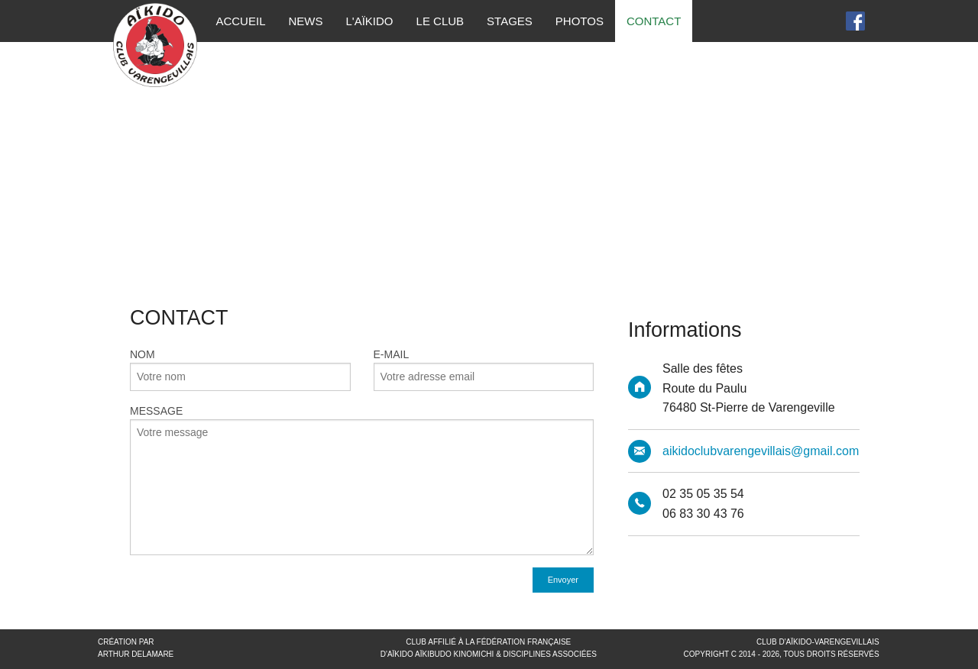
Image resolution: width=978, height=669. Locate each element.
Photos (579, 21)
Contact (654, 21)
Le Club (440, 21)
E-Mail (484, 355)
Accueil (240, 21)
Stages (510, 21)
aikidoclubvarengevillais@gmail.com (760, 450)
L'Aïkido (369, 21)
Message (362, 480)
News (305, 21)
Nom (240, 355)
